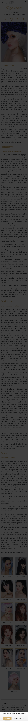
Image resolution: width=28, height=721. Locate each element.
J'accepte (7, 718)
